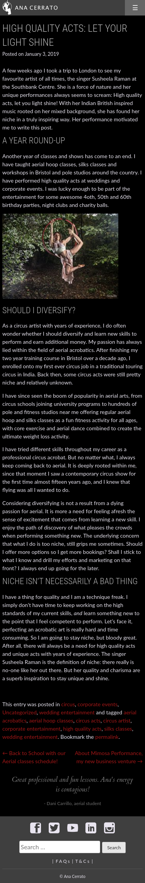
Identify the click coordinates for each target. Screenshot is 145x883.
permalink (106, 736)
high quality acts (82, 728)
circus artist (117, 720)
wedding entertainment (66, 712)
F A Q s (63, 861)
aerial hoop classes (51, 720)
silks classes (118, 728)
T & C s (82, 861)
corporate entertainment (31, 728)
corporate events (97, 704)
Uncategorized (19, 712)
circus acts (88, 720)
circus (68, 704)
